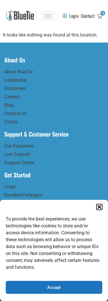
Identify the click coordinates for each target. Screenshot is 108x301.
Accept (54, 287)
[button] (99, 207)
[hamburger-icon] (47, 16)
